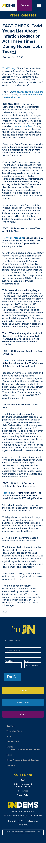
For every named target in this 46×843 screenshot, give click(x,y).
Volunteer (23, 690)
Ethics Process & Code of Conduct (23, 760)
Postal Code (13, 664)
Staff (23, 780)
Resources (11, 765)
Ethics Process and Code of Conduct (23, 785)
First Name (23, 643)
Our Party (11, 726)
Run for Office (23, 702)
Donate (24, 5)
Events (10, 747)
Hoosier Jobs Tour (23, 126)
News (9, 755)
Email (32, 664)
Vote (9, 736)
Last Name (23, 654)
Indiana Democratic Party (8, 5)
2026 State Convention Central (25, 749)
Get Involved (13, 741)
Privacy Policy (23, 795)
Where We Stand (14, 731)
